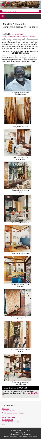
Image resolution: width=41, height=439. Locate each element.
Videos (4, 36)
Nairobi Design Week (8, 417)
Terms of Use (22, 436)
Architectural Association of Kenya (13, 413)
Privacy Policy (32, 436)
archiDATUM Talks (14, 36)
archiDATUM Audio (28, 36)
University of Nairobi (8, 411)
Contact (6, 436)
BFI (3, 415)
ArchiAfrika (5, 408)
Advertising (13, 436)
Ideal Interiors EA (7, 419)
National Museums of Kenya (10, 422)
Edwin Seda (19, 34)
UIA (3, 424)
